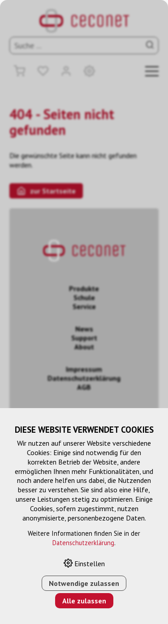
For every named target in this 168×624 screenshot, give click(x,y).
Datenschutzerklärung (83, 542)
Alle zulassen (84, 600)
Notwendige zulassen (84, 583)
